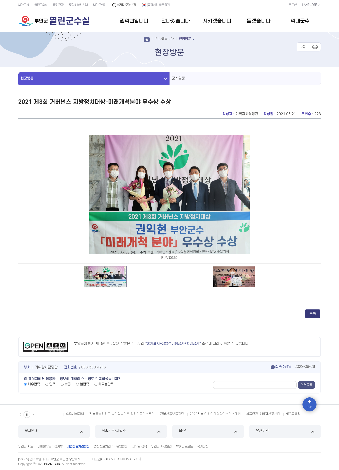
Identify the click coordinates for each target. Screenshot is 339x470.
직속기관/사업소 (131, 431)
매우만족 (34, 384)
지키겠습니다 (217, 21)
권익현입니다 (134, 21)
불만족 (84, 384)
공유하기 (303, 47)
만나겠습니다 (175, 21)
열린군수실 (41, 5)
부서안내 (54, 431)
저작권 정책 (139, 446)
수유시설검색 (75, 414)
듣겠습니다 (258, 21)
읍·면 (208, 431)
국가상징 (202, 446)
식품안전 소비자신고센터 (263, 414)
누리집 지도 (25, 446)
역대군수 (300, 21)
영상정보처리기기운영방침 (111, 446)
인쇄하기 (315, 47)
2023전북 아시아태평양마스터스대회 (215, 414)
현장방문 (27, 78)
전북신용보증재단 (172, 414)
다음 (33, 414)
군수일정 (178, 78)
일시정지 (27, 414)
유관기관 (285, 431)
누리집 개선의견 (161, 446)
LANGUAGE (311, 5)
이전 (20, 414)
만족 (52, 384)
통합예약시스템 (78, 5)
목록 (312, 313)
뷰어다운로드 (184, 446)
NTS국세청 (293, 414)
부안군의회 (99, 5)
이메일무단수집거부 (50, 446)
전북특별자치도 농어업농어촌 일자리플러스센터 (122, 414)
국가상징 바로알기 (155, 5)
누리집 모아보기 (124, 5)
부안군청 (23, 5)
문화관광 (58, 5)
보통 (68, 384)
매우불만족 (106, 384)
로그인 (293, 5)
